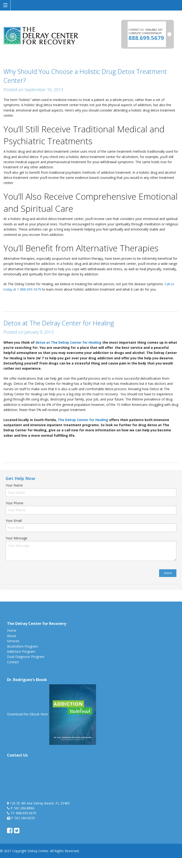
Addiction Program (21, 651)
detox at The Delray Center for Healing (68, 342)
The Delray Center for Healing (83, 420)
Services (13, 641)
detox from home (118, 445)
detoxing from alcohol (150, 445)
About (11, 636)
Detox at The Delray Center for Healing (59, 323)
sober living (113, 450)
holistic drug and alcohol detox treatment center (49, 299)
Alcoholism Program (22, 646)
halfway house (14, 450)
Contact (13, 662)
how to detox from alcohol (47, 450)
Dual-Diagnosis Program (25, 656)
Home (11, 630)
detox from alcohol (88, 445)
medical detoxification (86, 450)
